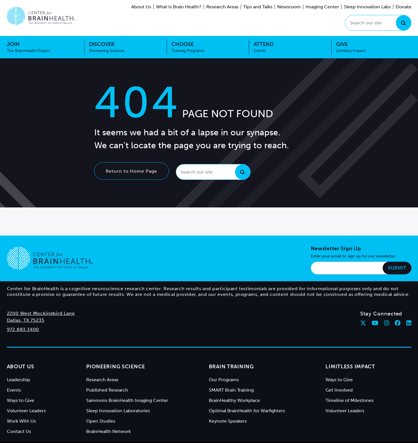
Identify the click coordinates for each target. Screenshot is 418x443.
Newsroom (289, 6)
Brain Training (231, 366)
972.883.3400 (23, 329)
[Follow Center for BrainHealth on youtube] (375, 323)
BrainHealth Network (108, 431)
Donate (403, 6)
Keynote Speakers (228, 421)
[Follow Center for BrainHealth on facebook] (397, 323)
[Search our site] (378, 23)
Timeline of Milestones (349, 400)
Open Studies (100, 421)
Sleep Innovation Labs (367, 6)
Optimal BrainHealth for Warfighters (247, 410)
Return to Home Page (131, 171)
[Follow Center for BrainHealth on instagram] (386, 323)
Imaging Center (322, 6)
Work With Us (21, 421)
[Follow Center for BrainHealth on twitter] (363, 323)
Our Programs (224, 379)
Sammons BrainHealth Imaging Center (127, 400)
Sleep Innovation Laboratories (118, 410)
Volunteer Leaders (26, 410)
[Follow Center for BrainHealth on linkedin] (408, 323)
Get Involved (339, 390)
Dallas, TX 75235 (26, 320)
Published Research (107, 390)
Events (14, 390)
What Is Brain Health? (178, 6)
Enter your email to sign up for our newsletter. (353, 256)
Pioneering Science (115, 366)
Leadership (18, 379)
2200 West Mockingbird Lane (41, 313)
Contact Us (19, 431)
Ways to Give (20, 400)
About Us (141, 6)
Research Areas (222, 6)
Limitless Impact (350, 366)
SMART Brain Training (231, 390)
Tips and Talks (257, 6)
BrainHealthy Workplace (234, 400)
